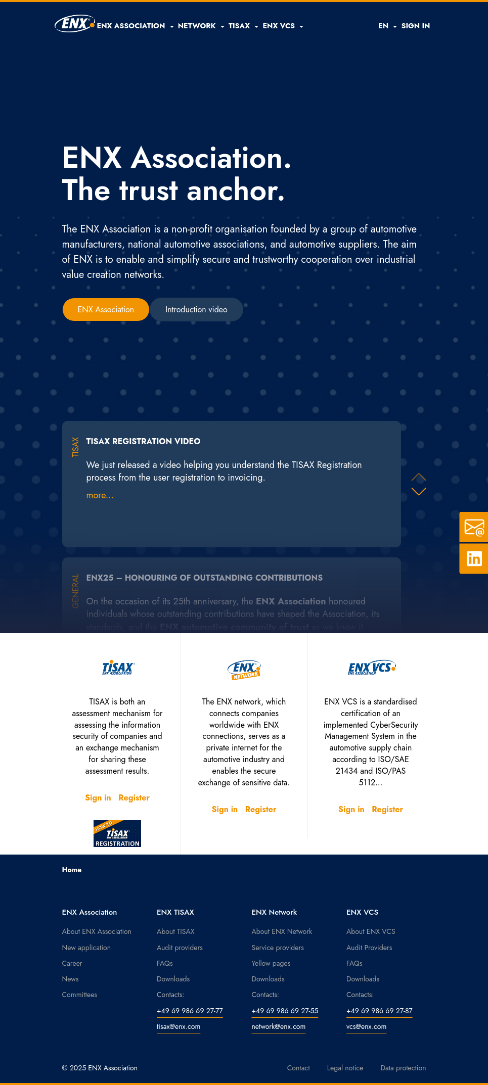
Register (134, 798)
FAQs (165, 963)
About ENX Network (282, 931)
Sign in (98, 798)
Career (72, 963)
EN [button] (387, 26)
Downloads (173, 979)
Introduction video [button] (196, 309)
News (70, 979)
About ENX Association (97, 931)
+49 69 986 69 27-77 (190, 1011)
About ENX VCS (370, 931)
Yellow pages (271, 963)
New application (86, 947)
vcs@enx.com (366, 1026)
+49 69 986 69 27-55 (285, 1011)
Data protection (403, 1068)
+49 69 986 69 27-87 (379, 1011)
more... (100, 495)
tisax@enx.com (178, 1026)
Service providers (278, 947)
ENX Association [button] (106, 309)
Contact (298, 1068)
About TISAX (175, 931)
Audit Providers (369, 947)
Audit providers (180, 947)
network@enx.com (279, 1026)
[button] (135, 25)
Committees (80, 994)
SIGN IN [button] (415, 26)
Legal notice (345, 1068)
